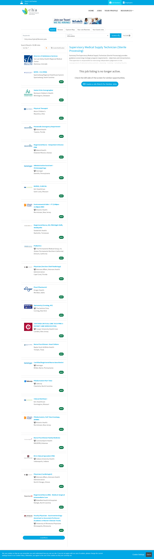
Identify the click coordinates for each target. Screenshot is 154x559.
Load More (44, 538)
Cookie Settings (138, 554)
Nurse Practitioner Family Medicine (47, 438)
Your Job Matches (84, 30)
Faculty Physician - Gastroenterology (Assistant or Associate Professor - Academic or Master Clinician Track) (48, 518)
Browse (60, 30)
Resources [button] (126, 10)
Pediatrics (37, 246)
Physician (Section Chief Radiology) (47, 266)
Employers (128, 2)
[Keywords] (44, 35)
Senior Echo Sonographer (43, 90)
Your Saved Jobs (98, 30)
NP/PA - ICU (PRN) (40, 72)
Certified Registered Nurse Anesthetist (48, 362)
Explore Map (70, 30)
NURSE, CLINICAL (40, 186)
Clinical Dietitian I (40, 399)
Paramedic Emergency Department (47, 126)
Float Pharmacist (40, 287)
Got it (149, 554)
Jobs (99, 10)
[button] (126, 35)
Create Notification (57, 48)
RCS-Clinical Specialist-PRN (44, 456)
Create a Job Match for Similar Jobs (100, 84)
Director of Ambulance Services (46, 56)
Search (52, 30)
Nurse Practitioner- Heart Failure (46, 344)
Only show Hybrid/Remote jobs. (35, 39)
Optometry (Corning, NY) (43, 305)
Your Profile (111, 10)
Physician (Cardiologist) (43, 474)
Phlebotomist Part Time (43, 381)
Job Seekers (114, 2)
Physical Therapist (41, 108)
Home (91, 10)
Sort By (25, 48)
